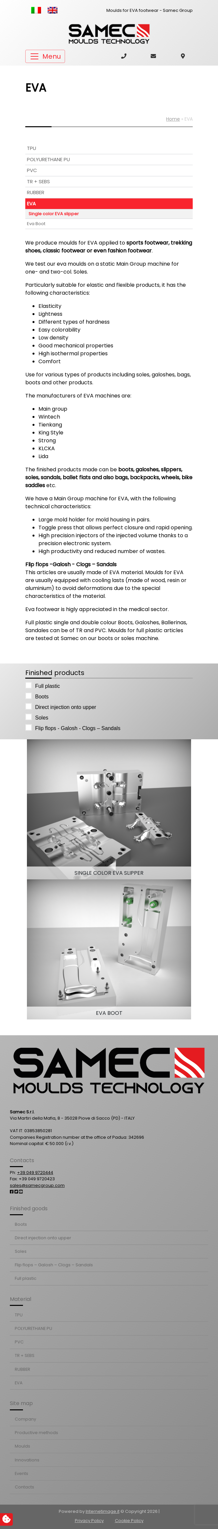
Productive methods (36, 1432)
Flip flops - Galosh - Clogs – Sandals (75, 727)
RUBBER (35, 192)
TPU (31, 148)
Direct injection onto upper (62, 706)
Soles (39, 717)
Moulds (22, 1446)
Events (21, 1473)
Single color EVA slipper (54, 214)
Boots (39, 695)
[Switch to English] (52, 10)
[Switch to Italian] (36, 10)
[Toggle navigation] (45, 56)
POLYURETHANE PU (48, 159)
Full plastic (44, 685)
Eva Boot (36, 224)
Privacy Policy (89, 1520)
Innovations (27, 1460)
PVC (32, 170)
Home (173, 119)
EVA (31, 203)
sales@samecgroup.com (37, 1185)
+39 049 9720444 (35, 1172)
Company (25, 1419)
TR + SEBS (38, 181)
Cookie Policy (129, 1520)
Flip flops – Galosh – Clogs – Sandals (54, 1265)
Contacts (24, 1487)
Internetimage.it (103, 1511)
